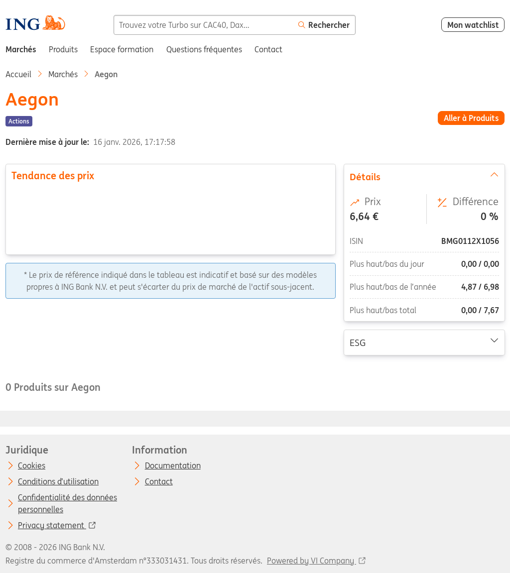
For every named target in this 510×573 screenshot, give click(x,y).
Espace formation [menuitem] (121, 49)
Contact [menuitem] (268, 49)
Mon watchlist (473, 25)
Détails (424, 176)
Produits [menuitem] (63, 49)
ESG (424, 342)
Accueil (18, 74)
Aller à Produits (471, 118)
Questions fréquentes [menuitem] (204, 49)
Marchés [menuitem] (20, 49)
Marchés (63, 74)
